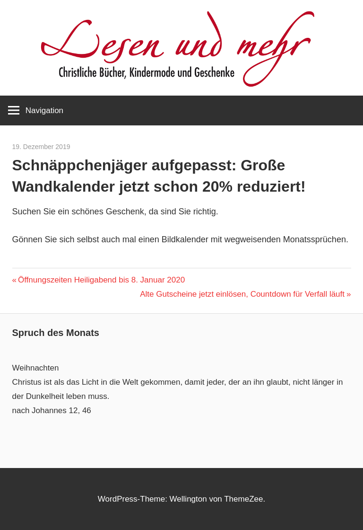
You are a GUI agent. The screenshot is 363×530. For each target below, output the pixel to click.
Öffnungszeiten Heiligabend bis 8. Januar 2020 (101, 279)
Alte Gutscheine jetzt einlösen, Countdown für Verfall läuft (242, 294)
